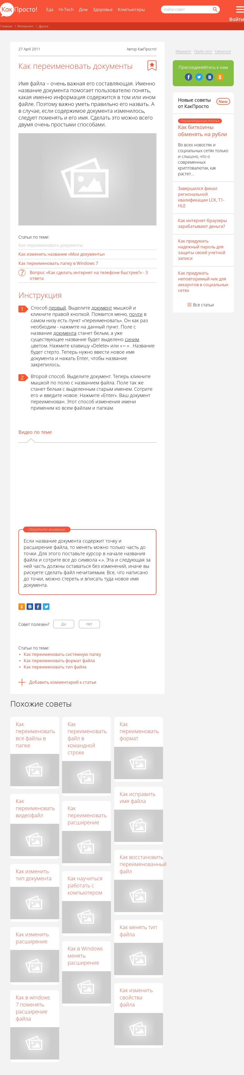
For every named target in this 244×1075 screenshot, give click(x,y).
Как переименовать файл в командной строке (87, 738)
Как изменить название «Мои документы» (61, 254)
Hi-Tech (66, 9)
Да (63, 623)
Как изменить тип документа (34, 875)
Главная (6, 26)
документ (102, 308)
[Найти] (215, 9)
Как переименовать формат (139, 731)
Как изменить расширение (32, 938)
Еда (49, 9)
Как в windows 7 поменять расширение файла (33, 1008)
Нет (89, 623)
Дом (83, 9)
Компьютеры (131, 9)
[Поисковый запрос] (190, 9)
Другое (43, 26)
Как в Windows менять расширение (85, 955)
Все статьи (203, 305)
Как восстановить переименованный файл (143, 864)
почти (136, 314)
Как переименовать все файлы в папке (35, 735)
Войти (236, 19)
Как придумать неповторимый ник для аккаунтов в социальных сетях (203, 281)
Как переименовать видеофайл (35, 808)
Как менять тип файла (138, 931)
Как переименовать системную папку (62, 654)
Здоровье (103, 9)
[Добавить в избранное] (152, 65)
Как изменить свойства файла (136, 997)
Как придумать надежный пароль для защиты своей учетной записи (201, 249)
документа (65, 333)
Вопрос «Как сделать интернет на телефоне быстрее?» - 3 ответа (89, 275)
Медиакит (183, 51)
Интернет (25, 26)
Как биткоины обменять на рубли (202, 131)
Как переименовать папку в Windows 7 (58, 263)
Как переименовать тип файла (55, 667)
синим (132, 339)
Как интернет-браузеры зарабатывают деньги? (202, 223)
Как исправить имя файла (138, 797)
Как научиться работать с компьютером (85, 885)
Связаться (223, 51)
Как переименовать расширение (87, 815)
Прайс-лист (203, 51)
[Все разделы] (240, 9)
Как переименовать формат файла (59, 660)
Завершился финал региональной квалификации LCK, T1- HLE (201, 197)
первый (57, 308)
